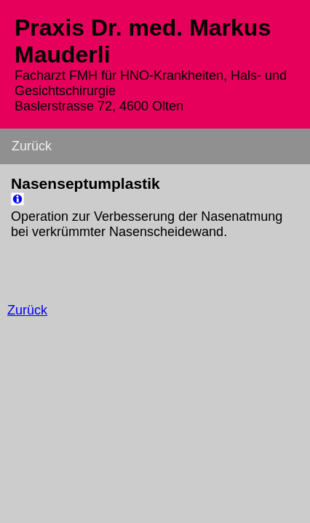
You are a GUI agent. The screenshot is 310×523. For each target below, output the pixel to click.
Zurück (32, 146)
